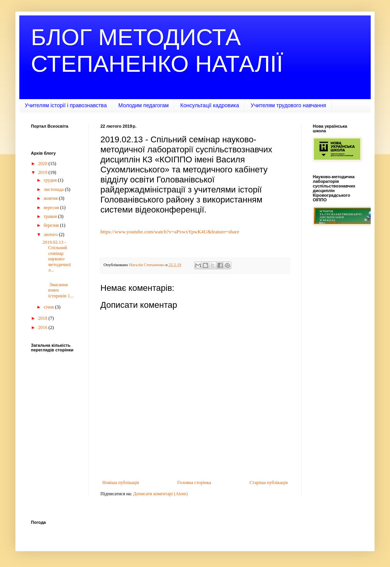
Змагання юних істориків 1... (57, 287)
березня (52, 225)
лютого (51, 234)
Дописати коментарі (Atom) (160, 493)
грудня (51, 180)
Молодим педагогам (143, 105)
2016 (43, 327)
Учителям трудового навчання (288, 105)
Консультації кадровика (209, 105)
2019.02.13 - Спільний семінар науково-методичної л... (56, 256)
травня (51, 216)
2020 (43, 163)
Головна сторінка (194, 482)
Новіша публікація (120, 482)
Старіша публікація (268, 482)
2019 (43, 172)
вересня (52, 207)
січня (49, 307)
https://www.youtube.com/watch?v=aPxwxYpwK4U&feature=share (169, 232)
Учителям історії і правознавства (66, 105)
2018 (43, 318)
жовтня (51, 198)
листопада (54, 189)
